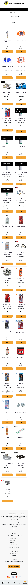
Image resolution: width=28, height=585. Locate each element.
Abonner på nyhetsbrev (14, 566)
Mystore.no (14, 526)
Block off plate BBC (21, 66)
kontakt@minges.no (14, 547)
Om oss (14, 555)
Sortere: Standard (6, 26)
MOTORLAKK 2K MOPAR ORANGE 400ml (7, 200)
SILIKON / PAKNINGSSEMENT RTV (21, 385)
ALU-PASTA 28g (7, 331)
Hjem (2, 12)
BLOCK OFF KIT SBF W (7, 66)
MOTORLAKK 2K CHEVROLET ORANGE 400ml (20, 120)
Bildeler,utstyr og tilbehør (8, 12)
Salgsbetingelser (14, 553)
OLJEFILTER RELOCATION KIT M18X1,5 (20, 254)
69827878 (15, 545)
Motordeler (19, 12)
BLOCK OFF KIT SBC (21, 40)
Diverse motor (24, 12)
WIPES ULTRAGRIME (21, 92)
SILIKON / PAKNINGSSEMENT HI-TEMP (7, 385)
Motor (14, 12)
